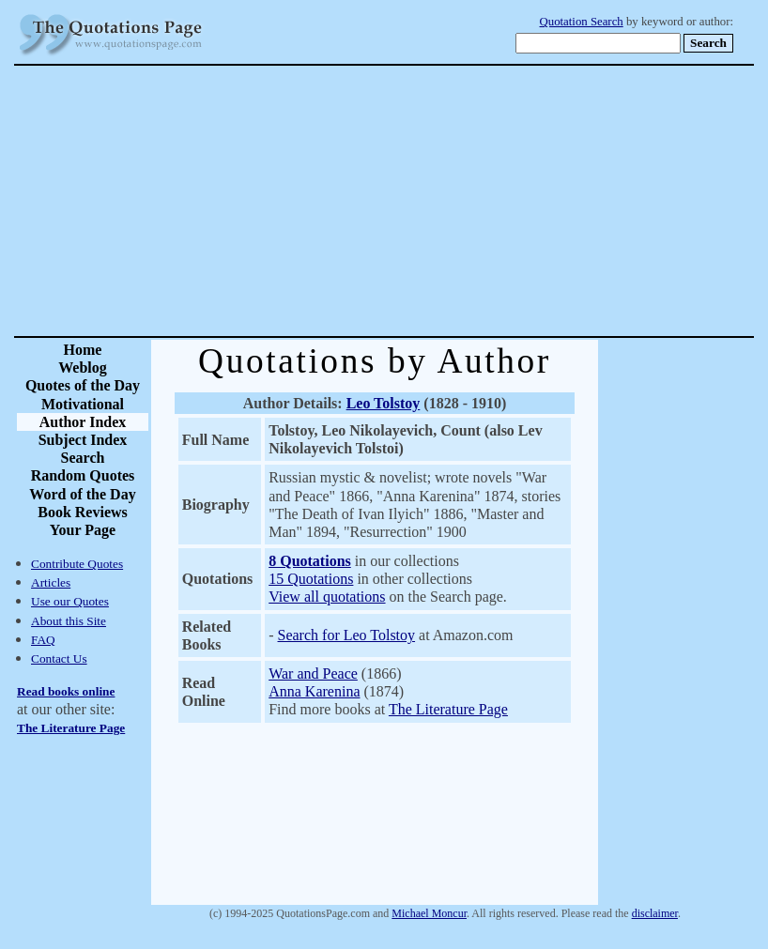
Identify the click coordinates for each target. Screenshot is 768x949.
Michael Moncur (429, 913)
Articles (50, 582)
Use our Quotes (70, 601)
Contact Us (59, 658)
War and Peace (313, 673)
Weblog (82, 367)
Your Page (82, 530)
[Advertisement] (450, 200)
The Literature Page (448, 709)
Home (83, 350)
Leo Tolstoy (383, 403)
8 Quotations (310, 561)
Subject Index (83, 440)
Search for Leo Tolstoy (347, 635)
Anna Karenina (314, 691)
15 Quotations (311, 579)
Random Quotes (83, 475)
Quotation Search (581, 21)
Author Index (83, 422)
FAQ (43, 640)
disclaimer (655, 913)
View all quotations (327, 597)
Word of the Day (82, 494)
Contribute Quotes (77, 564)
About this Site (68, 621)
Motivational (82, 404)
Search (83, 458)
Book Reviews (83, 512)
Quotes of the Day (82, 385)
